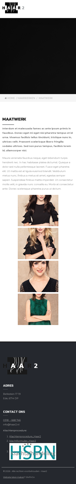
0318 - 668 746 (12, 420)
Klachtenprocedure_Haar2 (25, 436)
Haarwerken (26, 98)
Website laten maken (13, 477)
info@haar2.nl (11, 424)
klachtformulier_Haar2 (22, 440)
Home (10, 98)
